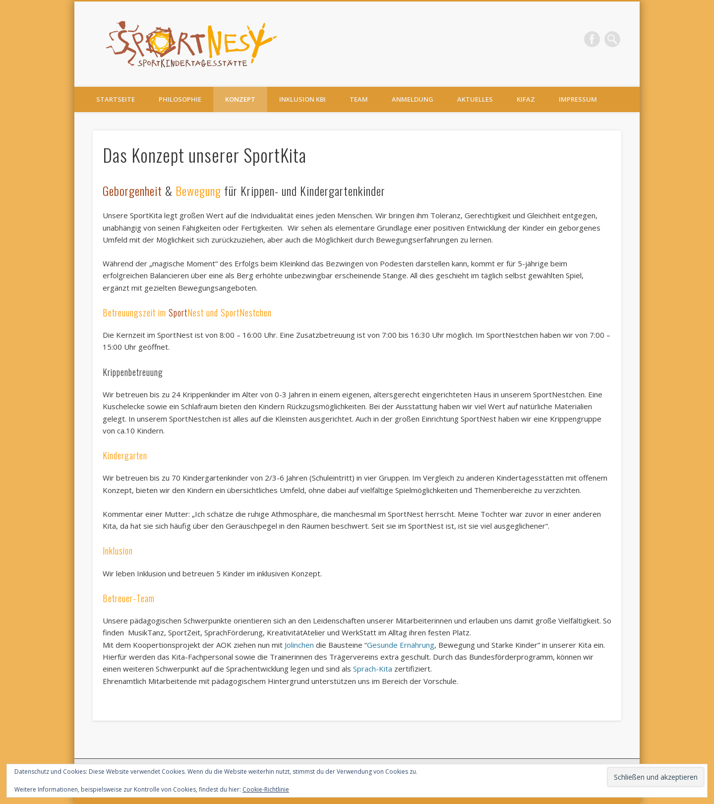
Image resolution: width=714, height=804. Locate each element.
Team (359, 99)
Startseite (115, 99)
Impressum (578, 99)
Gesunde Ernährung (400, 645)
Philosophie (180, 99)
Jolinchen (300, 645)
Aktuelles (475, 99)
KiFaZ (526, 99)
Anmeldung (412, 99)
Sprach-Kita (372, 669)
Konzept (240, 99)
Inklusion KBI (302, 99)
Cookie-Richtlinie (265, 789)
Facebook (592, 39)
